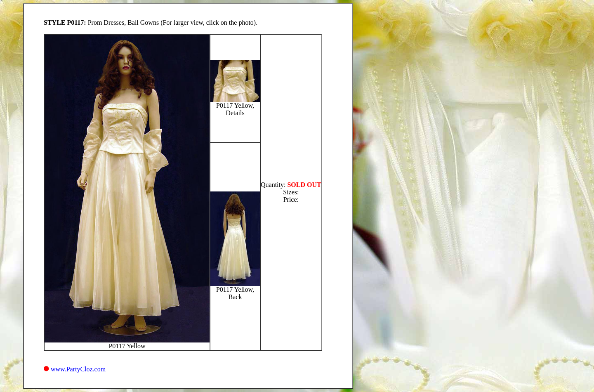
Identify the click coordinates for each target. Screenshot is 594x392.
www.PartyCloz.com (78, 369)
